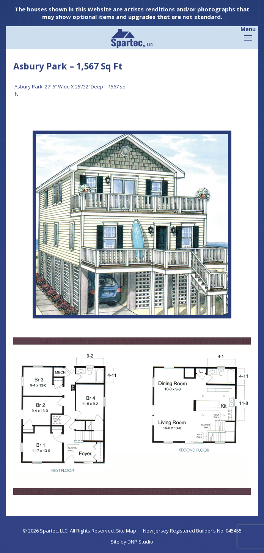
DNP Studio (140, 541)
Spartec (49, 530)
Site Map (126, 530)
